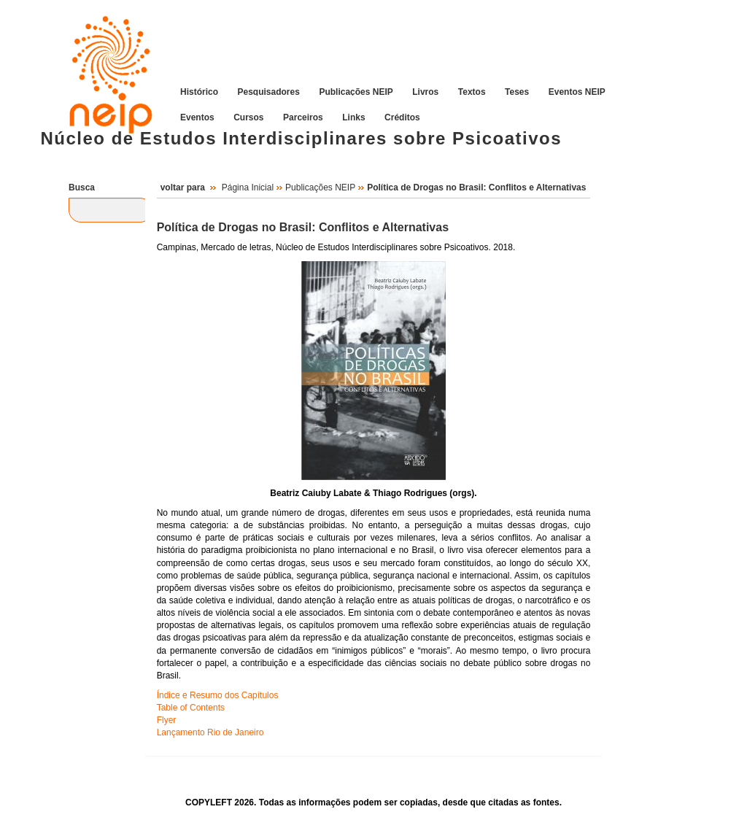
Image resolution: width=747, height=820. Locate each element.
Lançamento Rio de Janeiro (210, 732)
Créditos (402, 116)
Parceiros (303, 116)
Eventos (197, 116)
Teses (517, 91)
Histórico (199, 91)
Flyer (167, 720)
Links (353, 116)
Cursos (248, 116)
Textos (472, 91)
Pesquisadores (269, 91)
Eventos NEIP (577, 91)
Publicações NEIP (355, 91)
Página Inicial (248, 187)
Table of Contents (191, 708)
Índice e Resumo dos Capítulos (218, 695)
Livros (425, 91)
